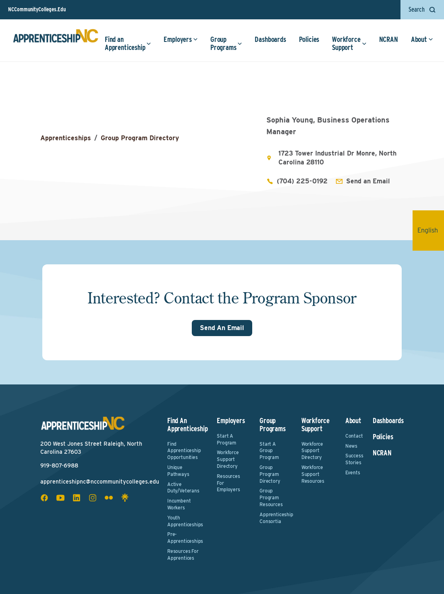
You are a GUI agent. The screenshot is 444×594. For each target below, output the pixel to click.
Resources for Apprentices (183, 554)
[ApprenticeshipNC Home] (55, 39)
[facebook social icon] (44, 498)
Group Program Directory (140, 138)
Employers (180, 39)
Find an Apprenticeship (128, 43)
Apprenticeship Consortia (274, 517)
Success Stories (354, 459)
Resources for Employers (228, 483)
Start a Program (226, 439)
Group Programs (226, 43)
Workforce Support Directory (228, 459)
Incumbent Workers (179, 504)
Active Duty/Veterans (183, 487)
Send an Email (368, 181)
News (351, 446)
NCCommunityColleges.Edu (37, 9)
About (422, 39)
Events (352, 472)
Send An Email (222, 328)
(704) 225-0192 (302, 181)
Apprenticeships (65, 138)
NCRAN (388, 39)
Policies (309, 39)
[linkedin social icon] (77, 498)
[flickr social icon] (109, 498)
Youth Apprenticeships (185, 521)
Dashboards (270, 39)
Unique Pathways (178, 470)
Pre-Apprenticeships (185, 537)
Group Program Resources (270, 497)
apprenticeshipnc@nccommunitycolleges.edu (99, 481)
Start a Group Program (269, 451)
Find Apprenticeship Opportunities (184, 451)
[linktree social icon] (125, 498)
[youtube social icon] (60, 498)
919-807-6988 (59, 465)
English (430, 230)
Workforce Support (349, 43)
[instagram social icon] (93, 498)
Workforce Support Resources (312, 474)
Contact (354, 436)
